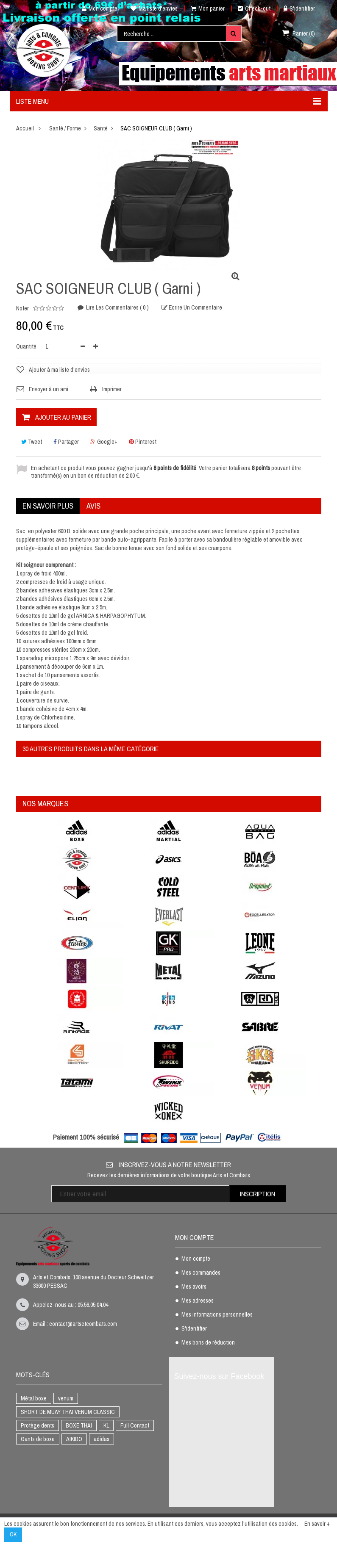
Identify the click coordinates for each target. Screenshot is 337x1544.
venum (65, 1398)
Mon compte (96, 8)
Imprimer (112, 389)
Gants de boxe (38, 1439)
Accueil (25, 128)
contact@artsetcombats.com (83, 1324)
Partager (66, 441)
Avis (93, 506)
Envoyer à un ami (48, 389)
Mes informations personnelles (217, 1315)
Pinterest (142, 441)
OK (13, 1534)
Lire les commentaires (117, 307)
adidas (101, 1439)
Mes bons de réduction (208, 1342)
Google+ (103, 441)
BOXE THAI (79, 1425)
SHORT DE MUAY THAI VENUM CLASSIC (68, 1412)
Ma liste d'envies (154, 8)
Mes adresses (197, 1301)
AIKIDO (74, 1439)
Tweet (31, 441)
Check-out (254, 8)
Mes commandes (200, 1273)
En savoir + (317, 1523)
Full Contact (134, 1425)
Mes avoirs (193, 1287)
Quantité (26, 346)
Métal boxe (34, 1398)
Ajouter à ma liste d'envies (59, 370)
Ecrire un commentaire (194, 308)
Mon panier (208, 8)
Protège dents (37, 1425)
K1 (106, 1425)
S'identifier (299, 8)
